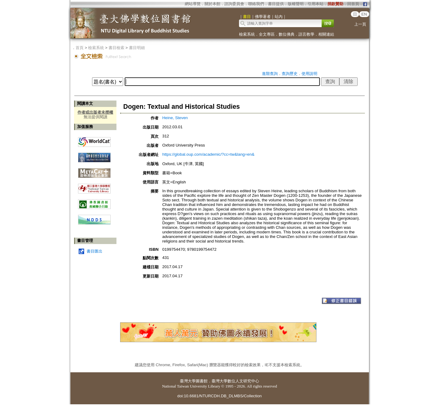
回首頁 (353, 4)
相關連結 (326, 34)
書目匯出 (94, 251)
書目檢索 (116, 47)
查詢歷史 (290, 73)
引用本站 (315, 4)
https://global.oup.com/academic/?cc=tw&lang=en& (208, 154)
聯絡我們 (256, 4)
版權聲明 (296, 4)
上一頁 (360, 24)
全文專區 (267, 34)
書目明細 (137, 47)
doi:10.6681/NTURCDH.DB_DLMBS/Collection (219, 396)
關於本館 (212, 4)
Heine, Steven (175, 117)
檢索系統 (247, 34)
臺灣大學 (188, 381)
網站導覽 (193, 4)
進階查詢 (270, 73)
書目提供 (276, 4)
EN (364, 14)
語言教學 (306, 34)
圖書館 (202, 381)
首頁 (80, 47)
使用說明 (309, 73)
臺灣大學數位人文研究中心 (235, 381)
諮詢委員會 (234, 4)
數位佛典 (286, 34)
